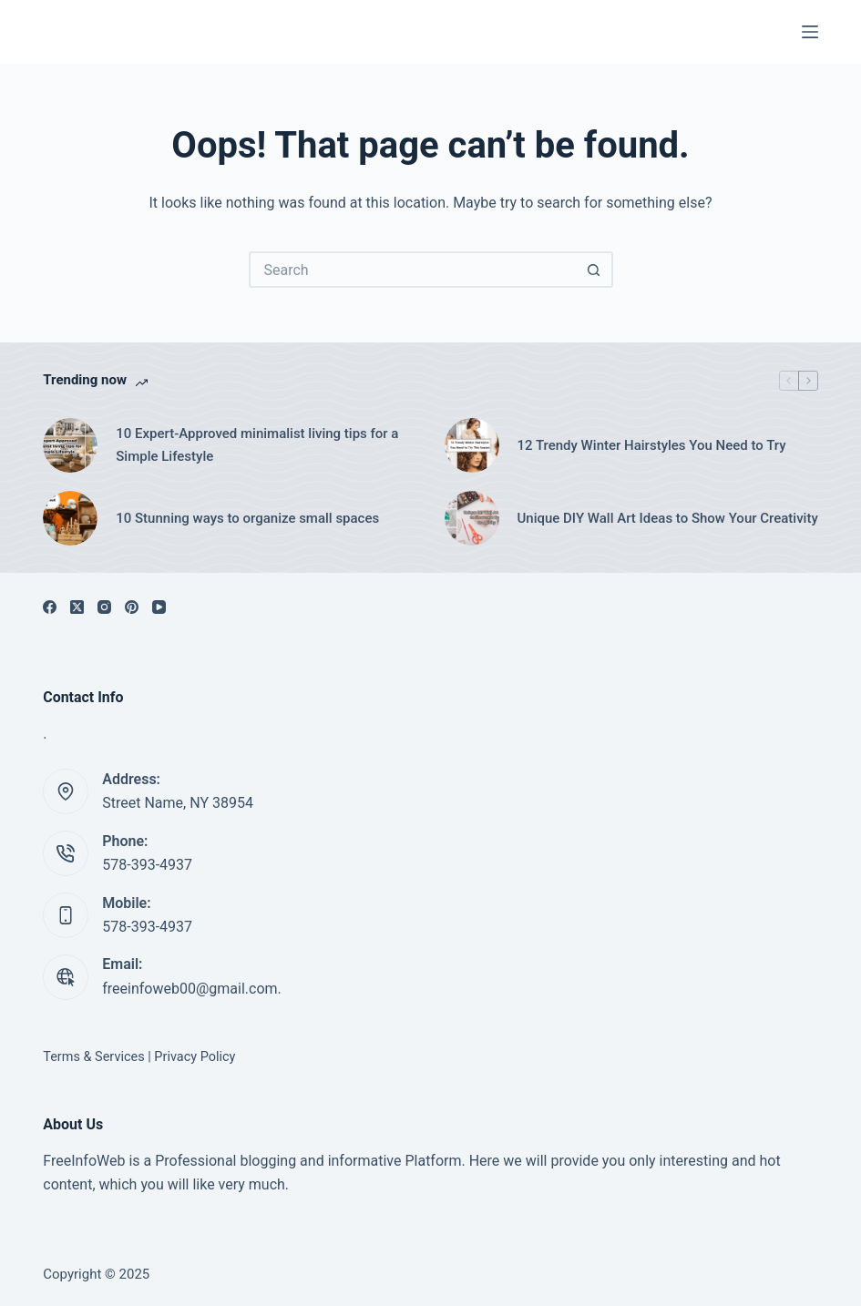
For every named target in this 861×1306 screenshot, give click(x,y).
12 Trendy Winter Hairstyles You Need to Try (652, 445)
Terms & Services (93, 1057)
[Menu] (810, 32)
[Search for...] (413, 269)
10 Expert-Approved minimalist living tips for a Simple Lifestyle (257, 444)
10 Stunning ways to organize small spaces (247, 518)
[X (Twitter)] (77, 607)
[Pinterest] (131, 607)
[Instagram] (104, 607)
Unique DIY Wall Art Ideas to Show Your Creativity (668, 518)
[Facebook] (49, 607)
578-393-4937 (147, 864)
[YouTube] (159, 607)
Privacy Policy (194, 1057)
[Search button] (595, 269)
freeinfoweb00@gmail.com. (192, 988)
